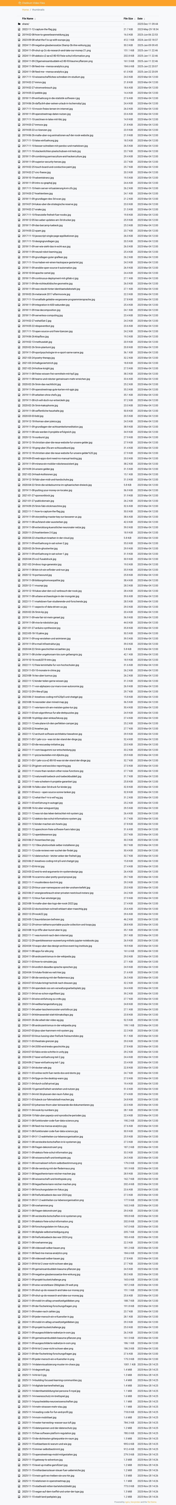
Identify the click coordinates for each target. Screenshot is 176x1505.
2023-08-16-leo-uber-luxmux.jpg (39, 675)
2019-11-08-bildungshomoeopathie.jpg (43, 580)
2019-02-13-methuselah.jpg (37, 341)
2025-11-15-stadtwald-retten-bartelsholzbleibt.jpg (49, 1486)
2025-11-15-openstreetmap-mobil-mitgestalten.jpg (49, 1454)
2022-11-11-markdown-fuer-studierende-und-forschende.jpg (54, 601)
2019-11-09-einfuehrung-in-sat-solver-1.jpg (45, 553)
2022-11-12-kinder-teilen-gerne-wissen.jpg (45, 681)
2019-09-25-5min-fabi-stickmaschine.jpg (44, 506)
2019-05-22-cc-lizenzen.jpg (36, 129)
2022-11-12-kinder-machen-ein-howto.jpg (44, 824)
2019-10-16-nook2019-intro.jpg (39, 659)
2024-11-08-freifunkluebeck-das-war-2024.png (47, 1237)
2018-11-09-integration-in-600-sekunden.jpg (45, 304)
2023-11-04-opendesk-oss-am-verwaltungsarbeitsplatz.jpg (53, 988)
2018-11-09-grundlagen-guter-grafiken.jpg (44, 257)
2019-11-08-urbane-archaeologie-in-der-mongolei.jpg (50, 596)
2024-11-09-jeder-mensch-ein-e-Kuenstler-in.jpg (47, 1316)
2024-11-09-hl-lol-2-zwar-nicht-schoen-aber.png (47, 1348)
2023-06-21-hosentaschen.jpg (38, 839)
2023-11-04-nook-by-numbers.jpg (40, 1110)
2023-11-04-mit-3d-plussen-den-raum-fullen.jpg (47, 1094)
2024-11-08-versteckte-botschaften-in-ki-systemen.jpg (51, 1142)
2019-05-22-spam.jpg (33, 230)
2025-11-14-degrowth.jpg (35, 1369)
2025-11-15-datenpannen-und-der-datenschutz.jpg (49, 1428)
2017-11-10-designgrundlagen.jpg (40, 241)
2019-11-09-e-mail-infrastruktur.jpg (41, 643)
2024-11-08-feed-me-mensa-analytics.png (44, 1253)
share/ (25, 24)
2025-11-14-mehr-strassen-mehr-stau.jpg (44, 1406)
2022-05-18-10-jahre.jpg (35, 633)
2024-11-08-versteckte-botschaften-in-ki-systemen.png (51, 1216)
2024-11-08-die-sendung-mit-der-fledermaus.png (48, 1168)
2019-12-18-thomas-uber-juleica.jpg (41, 421)
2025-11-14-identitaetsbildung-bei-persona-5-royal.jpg (51, 1391)
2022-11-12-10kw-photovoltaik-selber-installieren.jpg (50, 845)
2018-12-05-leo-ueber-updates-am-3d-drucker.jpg (48, 220)
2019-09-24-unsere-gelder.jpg (38, 469)
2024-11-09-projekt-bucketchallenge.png (44, 1279)
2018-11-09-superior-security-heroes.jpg (44, 161)
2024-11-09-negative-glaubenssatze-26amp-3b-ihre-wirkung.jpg (56, 45)
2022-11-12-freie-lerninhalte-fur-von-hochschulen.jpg (50, 665)
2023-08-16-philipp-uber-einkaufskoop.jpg (44, 718)
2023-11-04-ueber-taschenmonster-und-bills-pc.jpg (49, 1009)
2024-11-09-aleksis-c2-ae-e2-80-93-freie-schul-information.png (56, 55)
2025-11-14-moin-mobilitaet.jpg (39, 1417)
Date (139, 18)
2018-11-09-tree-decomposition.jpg (41, 310)
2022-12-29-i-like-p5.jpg (35, 691)
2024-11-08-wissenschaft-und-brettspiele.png (46, 1179)
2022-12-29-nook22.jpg (34, 914)
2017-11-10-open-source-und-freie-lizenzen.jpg (47, 331)
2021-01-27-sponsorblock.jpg (38, 495)
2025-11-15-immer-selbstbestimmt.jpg (43, 1449)
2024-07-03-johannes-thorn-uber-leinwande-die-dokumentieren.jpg (58, 1104)
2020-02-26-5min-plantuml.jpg (38, 347)
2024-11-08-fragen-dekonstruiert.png (42, 1147)
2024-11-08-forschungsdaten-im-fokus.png (45, 1226)
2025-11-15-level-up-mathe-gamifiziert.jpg (44, 1465)
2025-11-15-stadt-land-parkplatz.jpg (41, 1496)
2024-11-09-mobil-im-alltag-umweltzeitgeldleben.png (50, 1300)
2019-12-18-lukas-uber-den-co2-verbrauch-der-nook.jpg (52, 590)
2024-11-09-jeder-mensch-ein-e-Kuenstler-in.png (48, 1359)
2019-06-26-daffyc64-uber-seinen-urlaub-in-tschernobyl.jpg (54, 103)
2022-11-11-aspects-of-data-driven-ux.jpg (44, 606)
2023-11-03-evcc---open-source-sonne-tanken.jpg (48, 792)
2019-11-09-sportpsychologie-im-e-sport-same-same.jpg (52, 352)
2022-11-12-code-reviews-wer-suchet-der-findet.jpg (49, 850)
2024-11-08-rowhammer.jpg (37, 1242)
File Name (27, 18)
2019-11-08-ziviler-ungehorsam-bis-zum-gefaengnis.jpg (52, 654)
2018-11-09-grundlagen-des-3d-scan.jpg (43, 198)
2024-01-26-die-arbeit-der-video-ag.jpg (43, 1020)
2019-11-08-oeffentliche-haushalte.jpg (43, 410)
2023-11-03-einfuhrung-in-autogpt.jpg (42, 802)
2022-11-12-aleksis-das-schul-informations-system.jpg (51, 818)
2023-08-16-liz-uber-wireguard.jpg (40, 808)
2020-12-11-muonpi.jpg (34, 585)
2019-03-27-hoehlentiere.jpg (37, 193)
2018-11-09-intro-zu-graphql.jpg (39, 182)
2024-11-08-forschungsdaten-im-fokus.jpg (45, 1189)
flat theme (152, 1502)
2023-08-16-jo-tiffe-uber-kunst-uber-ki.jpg (44, 930)
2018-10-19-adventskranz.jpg (38, 177)
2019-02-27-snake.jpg (34, 209)
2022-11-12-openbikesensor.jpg (39, 834)
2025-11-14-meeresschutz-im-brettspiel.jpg (45, 1396)
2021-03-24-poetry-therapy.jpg (38, 357)
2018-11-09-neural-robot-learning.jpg (42, 251)
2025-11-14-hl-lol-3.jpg (34, 1375)
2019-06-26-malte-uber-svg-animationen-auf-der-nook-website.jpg (57, 135)
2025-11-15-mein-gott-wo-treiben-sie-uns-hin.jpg (48, 1475)
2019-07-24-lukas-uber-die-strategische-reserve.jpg (49, 204)
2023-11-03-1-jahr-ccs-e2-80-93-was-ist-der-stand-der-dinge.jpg (56, 760)
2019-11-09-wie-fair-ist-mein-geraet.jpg (43, 617)
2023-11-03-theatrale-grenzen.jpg (40, 1041)
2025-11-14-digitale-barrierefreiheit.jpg (43, 1385)
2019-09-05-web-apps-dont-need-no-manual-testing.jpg (52, 458)
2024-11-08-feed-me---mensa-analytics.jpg (45, 71)
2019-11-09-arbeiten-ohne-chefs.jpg (41, 394)
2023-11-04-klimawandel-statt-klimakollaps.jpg (47, 1014)
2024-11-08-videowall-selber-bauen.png (43, 1247)
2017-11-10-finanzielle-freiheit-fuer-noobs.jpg (46, 214)
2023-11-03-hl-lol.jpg (33, 866)
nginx (127, 1502)
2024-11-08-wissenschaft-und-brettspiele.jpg (46, 1157)
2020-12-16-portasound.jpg (37, 575)
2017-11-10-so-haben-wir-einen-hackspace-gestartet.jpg (52, 262)
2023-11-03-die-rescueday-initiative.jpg (43, 744)
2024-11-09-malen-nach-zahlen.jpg (41, 1311)
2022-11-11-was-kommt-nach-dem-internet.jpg (47, 935)
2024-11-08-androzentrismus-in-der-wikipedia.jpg (48, 956)
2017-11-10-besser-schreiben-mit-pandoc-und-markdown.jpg (55, 145)
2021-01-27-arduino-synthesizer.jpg (41, 628)
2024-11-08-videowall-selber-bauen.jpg (43, 1258)
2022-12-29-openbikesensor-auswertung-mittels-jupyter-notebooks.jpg (60, 940)
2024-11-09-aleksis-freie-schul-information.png (47, 1221)
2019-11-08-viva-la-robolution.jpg (40, 622)
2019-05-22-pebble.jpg (34, 92)
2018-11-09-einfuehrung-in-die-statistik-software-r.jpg (51, 98)
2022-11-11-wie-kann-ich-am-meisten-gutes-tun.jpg (49, 707)
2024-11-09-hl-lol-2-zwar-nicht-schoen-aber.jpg (47, 1263)
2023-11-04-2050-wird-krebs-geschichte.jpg (45, 1046)
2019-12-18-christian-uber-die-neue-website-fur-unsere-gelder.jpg (57, 442)
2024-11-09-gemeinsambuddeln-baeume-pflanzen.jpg (51, 1269)
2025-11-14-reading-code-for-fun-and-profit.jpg (47, 1412)
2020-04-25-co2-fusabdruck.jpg (39, 559)
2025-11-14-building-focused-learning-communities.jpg (52, 1380)
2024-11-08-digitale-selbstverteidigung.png (45, 1232)
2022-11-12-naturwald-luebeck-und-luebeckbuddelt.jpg (51, 776)
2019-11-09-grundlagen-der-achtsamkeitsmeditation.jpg (52, 426)
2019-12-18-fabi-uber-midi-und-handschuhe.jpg (47, 479)
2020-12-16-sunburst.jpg (35, 437)
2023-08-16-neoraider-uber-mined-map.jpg (45, 702)
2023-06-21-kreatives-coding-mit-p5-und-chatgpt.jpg (50, 861)
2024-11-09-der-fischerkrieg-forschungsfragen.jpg (49, 1353)
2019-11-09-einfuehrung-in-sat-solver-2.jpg (45, 543)
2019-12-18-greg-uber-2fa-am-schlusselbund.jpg (48, 447)
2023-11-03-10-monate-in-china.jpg (41, 670)
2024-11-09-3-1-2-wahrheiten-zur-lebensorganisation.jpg (52, 1136)
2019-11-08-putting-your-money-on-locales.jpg (47, 490)
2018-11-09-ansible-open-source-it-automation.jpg (49, 267)
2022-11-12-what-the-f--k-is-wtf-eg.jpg (42, 797)
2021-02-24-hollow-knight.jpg (38, 368)
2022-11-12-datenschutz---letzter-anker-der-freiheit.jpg (51, 855)
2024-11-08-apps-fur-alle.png (38, 951)
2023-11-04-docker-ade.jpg (36, 1067)
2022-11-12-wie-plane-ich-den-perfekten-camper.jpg (50, 723)
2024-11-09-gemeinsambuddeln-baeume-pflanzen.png (51, 1338)
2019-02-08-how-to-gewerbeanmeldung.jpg (45, 34)
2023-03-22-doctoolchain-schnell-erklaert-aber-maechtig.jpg (54, 908)
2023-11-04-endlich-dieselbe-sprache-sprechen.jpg (49, 967)
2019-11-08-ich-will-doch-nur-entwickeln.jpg (45, 400)
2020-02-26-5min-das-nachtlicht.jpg (41, 384)
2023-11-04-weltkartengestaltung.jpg (42, 1004)
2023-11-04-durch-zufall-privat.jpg (40, 1083)
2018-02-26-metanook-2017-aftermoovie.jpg (46, 294)
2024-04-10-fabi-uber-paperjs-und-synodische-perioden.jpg (54, 1115)
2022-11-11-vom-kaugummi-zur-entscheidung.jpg (49, 749)
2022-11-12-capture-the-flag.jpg (39, 29)
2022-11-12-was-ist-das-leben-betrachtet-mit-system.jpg (52, 813)
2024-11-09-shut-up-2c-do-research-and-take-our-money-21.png (56, 50)
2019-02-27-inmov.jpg (34, 82)
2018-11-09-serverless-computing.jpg (42, 315)
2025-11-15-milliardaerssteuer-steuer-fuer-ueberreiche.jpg (53, 1470)
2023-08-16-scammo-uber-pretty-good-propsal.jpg (49, 877)
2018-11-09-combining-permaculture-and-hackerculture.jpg (54, 156)
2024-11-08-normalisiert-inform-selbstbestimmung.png (52, 1163)
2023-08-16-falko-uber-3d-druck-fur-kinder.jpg (46, 787)
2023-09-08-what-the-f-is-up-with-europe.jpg (46, 39)
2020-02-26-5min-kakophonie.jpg (40, 405)
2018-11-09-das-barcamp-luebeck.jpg (42, 225)
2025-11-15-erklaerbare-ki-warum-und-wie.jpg (46, 1444)
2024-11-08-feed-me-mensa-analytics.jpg (44, 1126)
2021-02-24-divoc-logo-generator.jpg (42, 564)
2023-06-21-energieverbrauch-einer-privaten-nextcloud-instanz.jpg (57, 892)
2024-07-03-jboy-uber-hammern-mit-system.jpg (47, 1030)
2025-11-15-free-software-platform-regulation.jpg (48, 1433)
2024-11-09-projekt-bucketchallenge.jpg (43, 1327)
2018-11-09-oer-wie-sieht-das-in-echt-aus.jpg (46, 246)
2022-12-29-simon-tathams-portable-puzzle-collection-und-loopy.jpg (59, 924)
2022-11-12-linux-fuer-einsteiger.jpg (41, 898)
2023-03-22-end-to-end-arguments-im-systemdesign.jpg (52, 871)
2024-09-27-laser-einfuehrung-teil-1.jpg (43, 1062)
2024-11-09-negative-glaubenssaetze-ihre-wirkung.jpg (51, 1274)
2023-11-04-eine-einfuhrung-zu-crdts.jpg (44, 998)
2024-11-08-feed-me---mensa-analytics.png (45, 66)
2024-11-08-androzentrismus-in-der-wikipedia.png (49, 1025)
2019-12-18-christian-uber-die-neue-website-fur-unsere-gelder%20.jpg (59, 453)
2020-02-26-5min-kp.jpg (35, 612)
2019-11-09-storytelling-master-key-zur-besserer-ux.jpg (51, 516)
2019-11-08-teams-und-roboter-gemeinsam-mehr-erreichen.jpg (56, 379)
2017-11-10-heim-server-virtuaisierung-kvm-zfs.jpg (49, 188)
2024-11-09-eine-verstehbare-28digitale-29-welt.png (50, 1285)
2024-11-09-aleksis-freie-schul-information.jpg (47, 1152)
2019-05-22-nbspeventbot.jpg (38, 326)
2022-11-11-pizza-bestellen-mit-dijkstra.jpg (45, 755)
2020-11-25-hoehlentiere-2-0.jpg (39, 532)
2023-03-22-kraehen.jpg (35, 728)
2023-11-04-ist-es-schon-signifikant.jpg (43, 993)
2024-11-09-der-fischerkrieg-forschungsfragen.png (49, 1306)
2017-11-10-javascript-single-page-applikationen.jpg (50, 235)
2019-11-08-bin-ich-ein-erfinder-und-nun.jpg (45, 569)
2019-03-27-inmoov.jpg (34, 124)
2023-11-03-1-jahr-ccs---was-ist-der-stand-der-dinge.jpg (52, 739)
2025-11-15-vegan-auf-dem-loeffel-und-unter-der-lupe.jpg (53, 1491)
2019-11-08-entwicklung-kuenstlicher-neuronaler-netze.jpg (53, 527)
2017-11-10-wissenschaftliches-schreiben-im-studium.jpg (53, 77)
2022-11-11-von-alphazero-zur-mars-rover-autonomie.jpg (52, 686)
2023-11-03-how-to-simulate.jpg (39, 961)
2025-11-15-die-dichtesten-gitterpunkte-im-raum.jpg (50, 1438)
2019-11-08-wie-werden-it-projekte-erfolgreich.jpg (49, 432)
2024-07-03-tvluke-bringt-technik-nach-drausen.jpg (49, 983)
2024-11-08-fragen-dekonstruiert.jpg (41, 1210)
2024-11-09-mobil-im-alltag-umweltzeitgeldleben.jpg (50, 1322)
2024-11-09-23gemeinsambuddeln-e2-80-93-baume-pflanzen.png (57, 61)
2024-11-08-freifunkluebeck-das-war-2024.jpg (46, 1194)
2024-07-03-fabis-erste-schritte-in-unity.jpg (45, 1051)
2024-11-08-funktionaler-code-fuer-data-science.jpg (50, 1131)
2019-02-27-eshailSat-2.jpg (36, 320)
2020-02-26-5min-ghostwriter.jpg (40, 548)
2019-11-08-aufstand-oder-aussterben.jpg (44, 522)
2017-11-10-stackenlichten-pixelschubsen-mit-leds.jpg (51, 151)
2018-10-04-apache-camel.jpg (38, 273)
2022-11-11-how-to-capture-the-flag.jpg (43, 511)
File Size (128, 18)
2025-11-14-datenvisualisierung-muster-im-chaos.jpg (50, 1364)
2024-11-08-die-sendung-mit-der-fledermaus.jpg (48, 977)
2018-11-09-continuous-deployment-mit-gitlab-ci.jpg (50, 278)
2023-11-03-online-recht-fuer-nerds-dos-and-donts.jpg (51, 1073)
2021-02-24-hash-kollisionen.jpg (39, 474)
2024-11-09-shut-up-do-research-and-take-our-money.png (53, 1290)
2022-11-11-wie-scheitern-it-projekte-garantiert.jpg (49, 781)
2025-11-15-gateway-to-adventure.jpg (42, 1459)
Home (25, 9)
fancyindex (135, 1502)
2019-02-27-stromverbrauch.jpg (39, 87)
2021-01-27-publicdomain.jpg (38, 500)
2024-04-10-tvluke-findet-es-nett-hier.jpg (43, 972)
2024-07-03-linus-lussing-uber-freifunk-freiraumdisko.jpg (52, 1036)
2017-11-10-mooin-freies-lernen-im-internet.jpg (47, 108)
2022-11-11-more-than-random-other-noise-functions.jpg (52, 771)
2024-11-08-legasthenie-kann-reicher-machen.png (49, 1184)
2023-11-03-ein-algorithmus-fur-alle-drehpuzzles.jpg (50, 712)
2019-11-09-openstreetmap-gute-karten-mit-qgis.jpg (50, 389)
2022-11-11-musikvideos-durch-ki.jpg (42, 882)
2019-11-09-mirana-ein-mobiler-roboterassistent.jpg (50, 463)
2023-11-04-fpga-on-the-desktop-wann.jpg (45, 1078)
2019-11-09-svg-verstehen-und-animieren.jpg (46, 638)
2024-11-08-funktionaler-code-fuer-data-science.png (50, 1120)
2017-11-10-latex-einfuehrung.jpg (40, 140)
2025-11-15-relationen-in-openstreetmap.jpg (46, 1481)
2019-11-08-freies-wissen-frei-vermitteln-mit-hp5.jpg (50, 373)
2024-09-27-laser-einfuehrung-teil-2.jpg (43, 1057)
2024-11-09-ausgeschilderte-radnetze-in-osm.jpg (48, 1332)
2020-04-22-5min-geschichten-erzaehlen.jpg (46, 649)
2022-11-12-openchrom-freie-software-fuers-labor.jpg (51, 829)
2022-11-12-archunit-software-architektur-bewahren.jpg (52, 734)
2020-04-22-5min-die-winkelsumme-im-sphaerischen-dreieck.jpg (57, 484)
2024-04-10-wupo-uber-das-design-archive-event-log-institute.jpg (57, 945)
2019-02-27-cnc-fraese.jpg (36, 172)
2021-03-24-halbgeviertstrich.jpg (39, 363)
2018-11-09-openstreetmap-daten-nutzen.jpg (46, 114)
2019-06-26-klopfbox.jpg (35, 336)
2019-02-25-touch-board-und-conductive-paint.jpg (49, 167)
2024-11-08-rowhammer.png (37, 1205)
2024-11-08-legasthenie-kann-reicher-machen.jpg (48, 1173)
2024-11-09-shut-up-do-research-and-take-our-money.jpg (52, 1295)
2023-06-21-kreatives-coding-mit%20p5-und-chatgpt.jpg (52, 696)
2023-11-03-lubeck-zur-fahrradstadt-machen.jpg (48, 1099)
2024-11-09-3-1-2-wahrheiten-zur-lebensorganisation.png (53, 1200)
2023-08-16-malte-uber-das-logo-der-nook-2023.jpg (49, 903)
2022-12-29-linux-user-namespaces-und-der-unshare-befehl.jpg (56, 887)
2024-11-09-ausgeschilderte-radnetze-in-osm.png (49, 1343)
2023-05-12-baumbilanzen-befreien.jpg (43, 919)
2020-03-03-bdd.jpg (32, 416)
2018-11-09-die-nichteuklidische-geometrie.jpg (47, 283)
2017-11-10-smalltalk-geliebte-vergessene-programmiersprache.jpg (58, 299)
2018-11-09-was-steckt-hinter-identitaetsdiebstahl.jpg (51, 288)
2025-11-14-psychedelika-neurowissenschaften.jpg (49, 1401)
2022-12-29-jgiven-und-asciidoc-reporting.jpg (46, 765)
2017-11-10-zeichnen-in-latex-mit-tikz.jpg (44, 119)
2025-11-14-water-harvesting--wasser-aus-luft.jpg (48, 1422)
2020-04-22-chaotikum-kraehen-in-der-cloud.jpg (47, 537)
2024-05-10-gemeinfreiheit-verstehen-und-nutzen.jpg (50, 1089)
